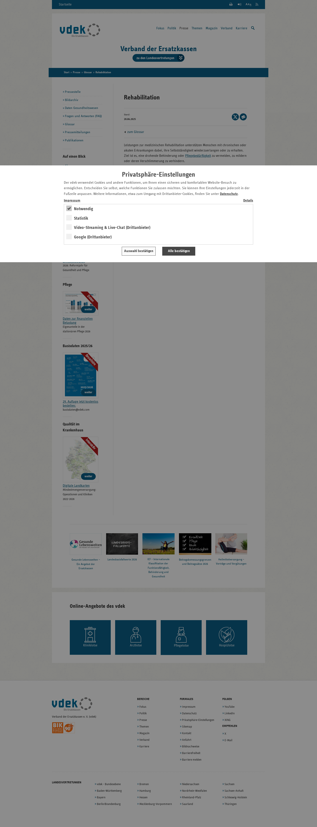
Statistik (81, 218)
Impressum (72, 200)
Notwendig (83, 209)
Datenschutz (229, 194)
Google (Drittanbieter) (93, 237)
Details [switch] (248, 200)
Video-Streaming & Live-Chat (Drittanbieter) (112, 227)
